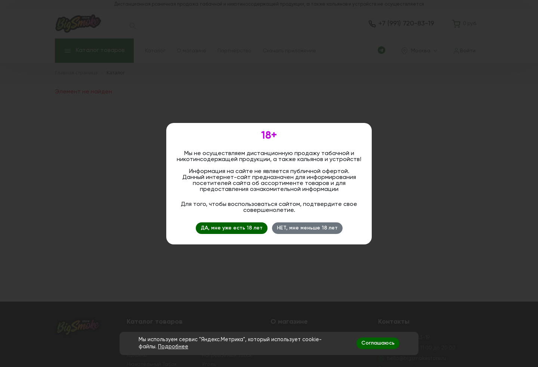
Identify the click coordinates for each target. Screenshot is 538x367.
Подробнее (173, 346)
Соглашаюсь (378, 343)
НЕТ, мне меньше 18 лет (307, 228)
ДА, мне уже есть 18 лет (232, 228)
